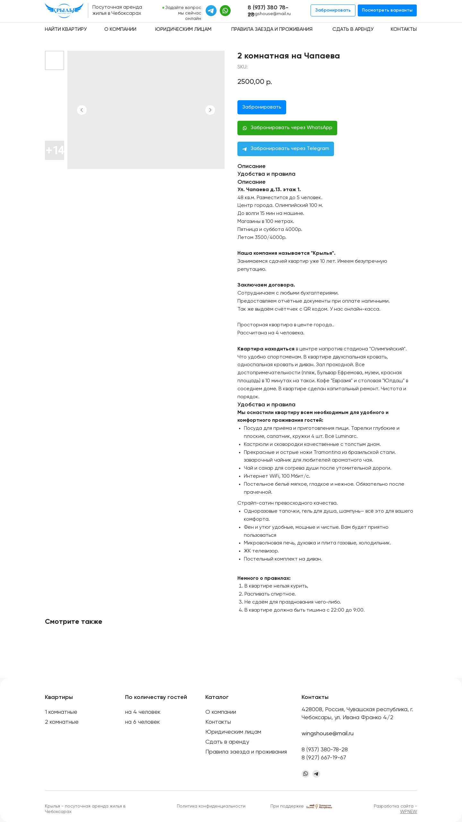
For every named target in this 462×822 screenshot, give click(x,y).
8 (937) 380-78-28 (325, 750)
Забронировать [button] (261, 107)
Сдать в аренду (352, 29)
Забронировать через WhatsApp (291, 127)
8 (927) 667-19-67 (324, 758)
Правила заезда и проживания (271, 29)
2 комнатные (62, 722)
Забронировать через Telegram (290, 148)
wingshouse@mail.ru (269, 14)
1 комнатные (61, 712)
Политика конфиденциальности (211, 806)
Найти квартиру (66, 29)
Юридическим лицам (183, 29)
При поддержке (287, 806)
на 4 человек (142, 712)
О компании (120, 29)
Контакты (404, 29)
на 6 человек (142, 722)
